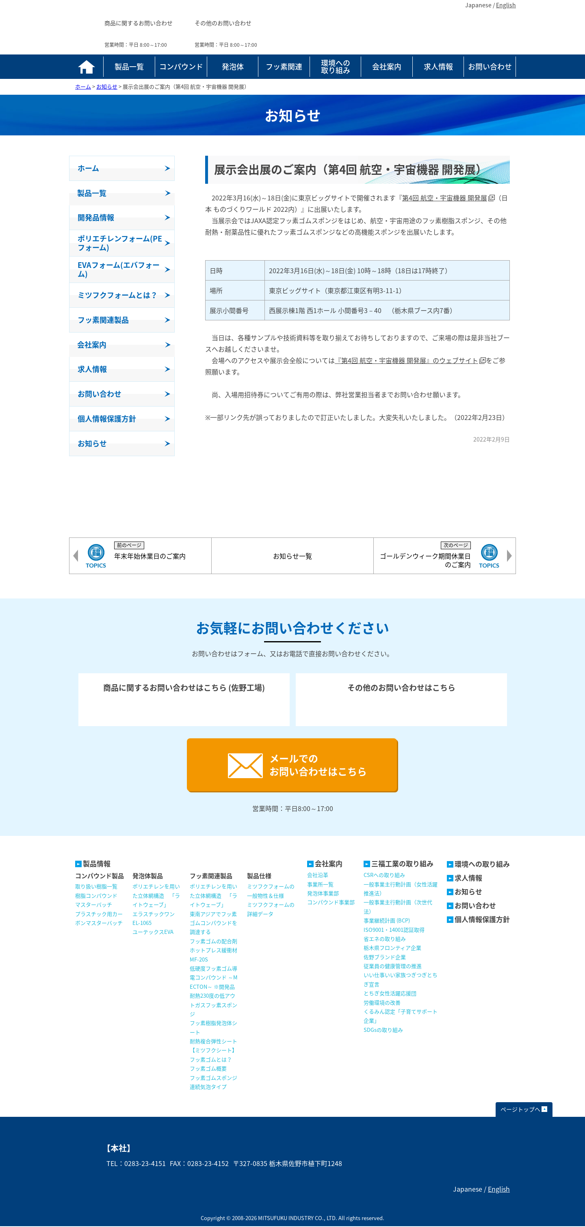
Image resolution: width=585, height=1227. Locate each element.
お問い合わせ (490, 66)
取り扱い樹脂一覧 (96, 887)
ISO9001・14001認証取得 (394, 930)
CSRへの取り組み (384, 875)
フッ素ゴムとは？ (211, 1060)
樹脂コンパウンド (96, 896)
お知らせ (468, 892)
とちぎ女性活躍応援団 (390, 994)
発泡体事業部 (323, 894)
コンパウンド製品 (99, 876)
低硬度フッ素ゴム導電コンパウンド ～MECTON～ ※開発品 (214, 978)
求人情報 (438, 66)
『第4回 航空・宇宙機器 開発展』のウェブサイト (406, 360)
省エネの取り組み (385, 939)
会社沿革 (317, 875)
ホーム (86, 66)
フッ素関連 (284, 66)
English (506, 5)
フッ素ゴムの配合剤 (213, 942)
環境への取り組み (335, 66)
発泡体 (233, 66)
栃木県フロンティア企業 (392, 948)
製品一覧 (129, 66)
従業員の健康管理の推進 (393, 966)
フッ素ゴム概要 (208, 1069)
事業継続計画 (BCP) (387, 921)
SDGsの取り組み (383, 1030)
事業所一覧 (320, 885)
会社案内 (386, 66)
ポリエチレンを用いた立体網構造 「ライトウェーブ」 (156, 896)
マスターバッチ (93, 905)
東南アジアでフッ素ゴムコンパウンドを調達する (213, 924)
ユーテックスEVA (152, 932)
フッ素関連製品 (211, 876)
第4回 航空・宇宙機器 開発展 (444, 197)
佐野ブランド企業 (385, 958)
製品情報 (96, 864)
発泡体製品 (147, 876)
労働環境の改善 (382, 1003)
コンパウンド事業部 (331, 903)
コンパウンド (181, 66)
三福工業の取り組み (402, 864)
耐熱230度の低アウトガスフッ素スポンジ (213, 1005)
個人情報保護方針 (482, 920)
